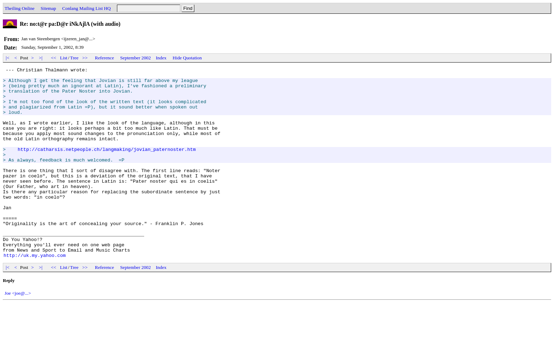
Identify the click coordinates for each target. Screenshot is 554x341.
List (63, 57)
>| (41, 57)
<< (54, 57)
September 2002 (135, 57)
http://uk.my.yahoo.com (35, 293)
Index (161, 57)
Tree (74, 57)
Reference (104, 57)
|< (8, 57)
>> (85, 57)
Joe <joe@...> (18, 331)
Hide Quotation (187, 57)
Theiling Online (20, 8)
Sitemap (48, 8)
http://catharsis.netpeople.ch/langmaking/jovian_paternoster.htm (107, 166)
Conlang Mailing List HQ (86, 8)
